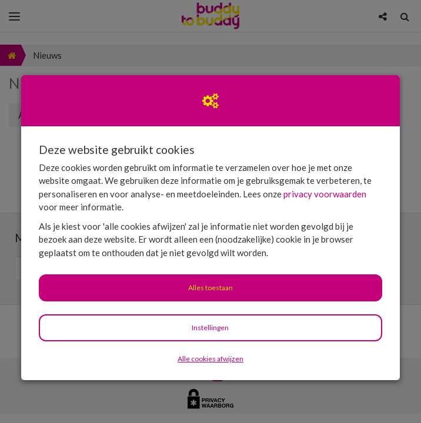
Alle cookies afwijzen (210, 358)
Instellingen (210, 327)
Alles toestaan (210, 287)
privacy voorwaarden (324, 194)
